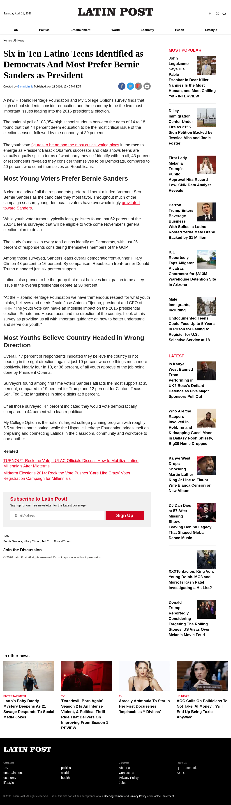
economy (9, 778)
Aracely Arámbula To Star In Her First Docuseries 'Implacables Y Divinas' (144, 706)
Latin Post (115, 12)
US (16, 30)
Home (7, 40)
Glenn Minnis (25, 86)
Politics (44, 30)
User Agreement (114, 796)
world (65, 773)
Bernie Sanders (12, 541)
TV (63, 696)
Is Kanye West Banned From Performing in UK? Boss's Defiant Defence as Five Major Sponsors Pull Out (189, 380)
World (115, 30)
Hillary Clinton (31, 541)
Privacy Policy (129, 778)
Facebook (189, 768)
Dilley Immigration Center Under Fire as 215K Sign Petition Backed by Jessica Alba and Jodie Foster (191, 127)
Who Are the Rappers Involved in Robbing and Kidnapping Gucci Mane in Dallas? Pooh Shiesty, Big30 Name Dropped (191, 427)
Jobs (122, 782)
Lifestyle (211, 30)
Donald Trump (62, 541)
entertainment (13, 773)
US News (18, 40)
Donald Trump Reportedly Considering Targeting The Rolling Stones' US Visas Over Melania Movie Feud (189, 618)
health (65, 778)
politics (66, 768)
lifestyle (8, 782)
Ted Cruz (47, 541)
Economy (147, 30)
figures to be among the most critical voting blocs (75, 145)
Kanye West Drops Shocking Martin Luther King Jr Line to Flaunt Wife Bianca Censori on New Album (190, 474)
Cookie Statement (163, 796)
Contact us (126, 773)
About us (125, 768)
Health (179, 30)
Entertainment (80, 30)
